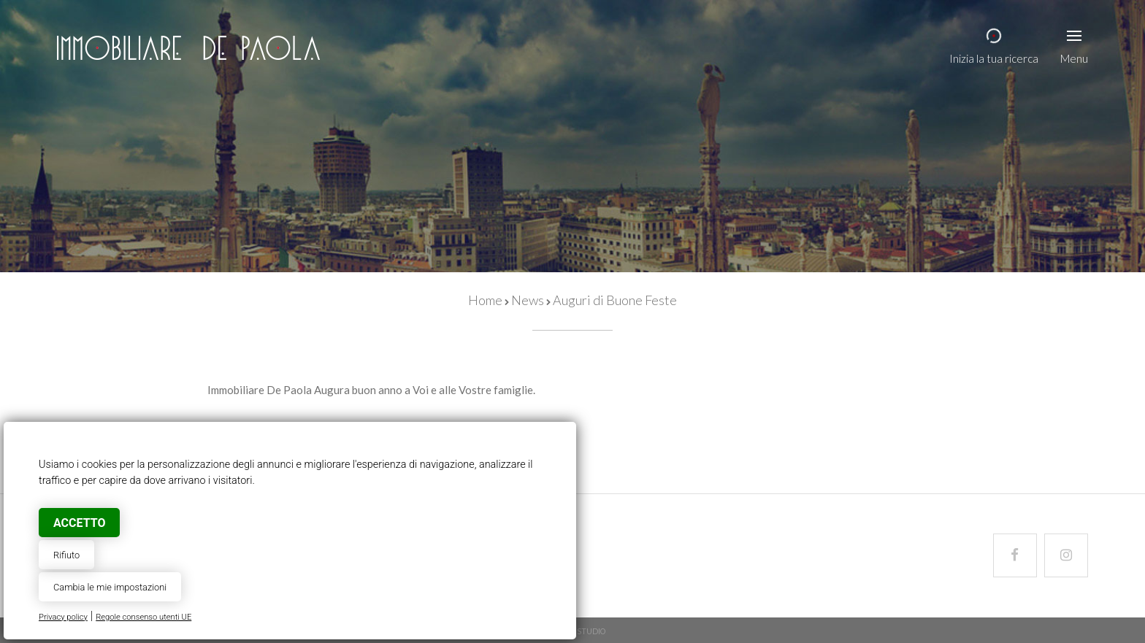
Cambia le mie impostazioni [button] (109, 587)
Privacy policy (63, 617)
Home (485, 300)
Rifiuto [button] (66, 555)
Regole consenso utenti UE (143, 617)
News (527, 300)
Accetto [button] (79, 523)
